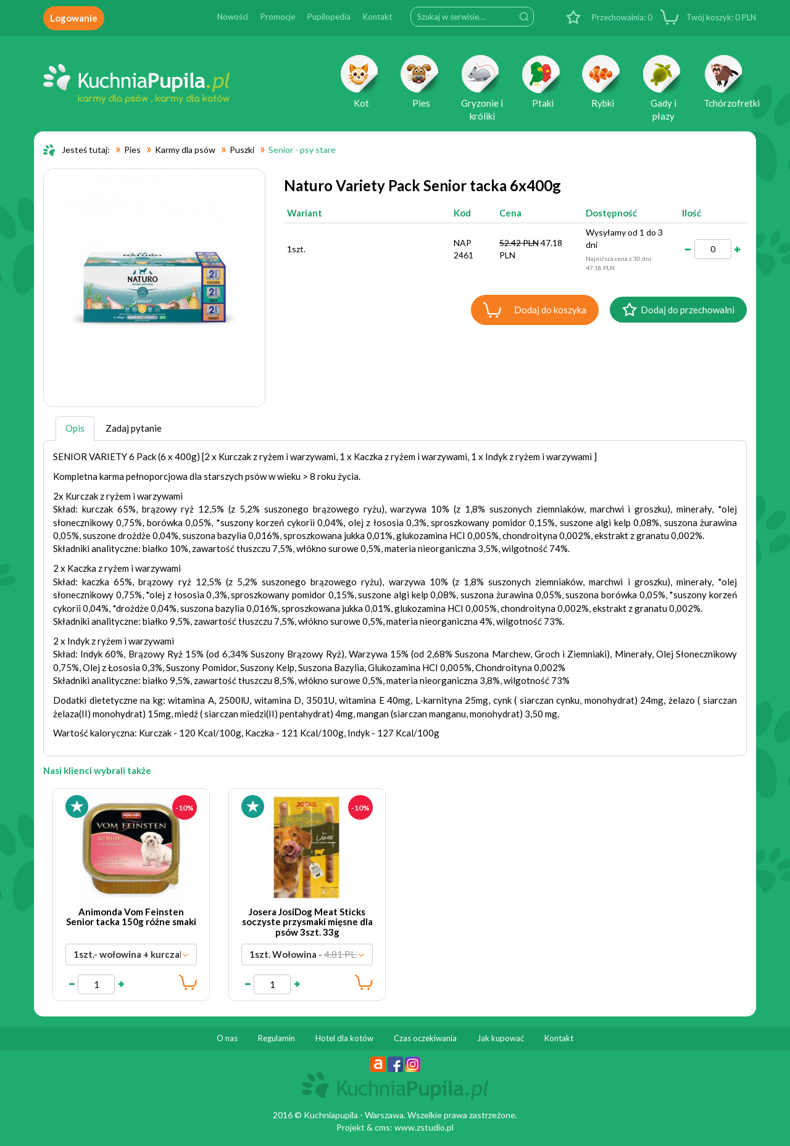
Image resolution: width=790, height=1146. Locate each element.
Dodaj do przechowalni (687, 309)
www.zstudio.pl (424, 1127)
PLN (720, 17)
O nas (227, 1038)
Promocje (277, 17)
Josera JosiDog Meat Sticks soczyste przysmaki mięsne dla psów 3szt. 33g (307, 922)
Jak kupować (500, 1038)
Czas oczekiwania (425, 1038)
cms (382, 1127)
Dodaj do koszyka (550, 309)
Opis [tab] (75, 428)
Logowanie (74, 17)
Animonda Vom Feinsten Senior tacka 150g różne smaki (131, 917)
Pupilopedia (329, 17)
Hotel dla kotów (344, 1038)
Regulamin (276, 1038)
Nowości (232, 17)
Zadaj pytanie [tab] (134, 428)
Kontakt (377, 17)
